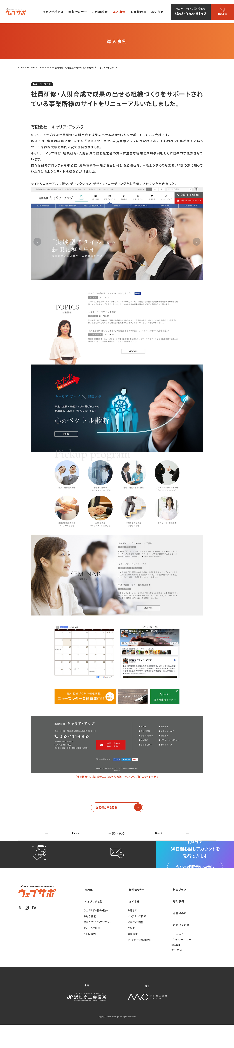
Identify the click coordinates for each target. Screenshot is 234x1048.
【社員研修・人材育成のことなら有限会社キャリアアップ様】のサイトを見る (117, 777)
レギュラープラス (45, 84)
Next (158, 837)
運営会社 (177, 967)
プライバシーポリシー (183, 962)
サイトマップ (178, 957)
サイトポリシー (179, 973)
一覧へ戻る (117, 837)
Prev (75, 837)
